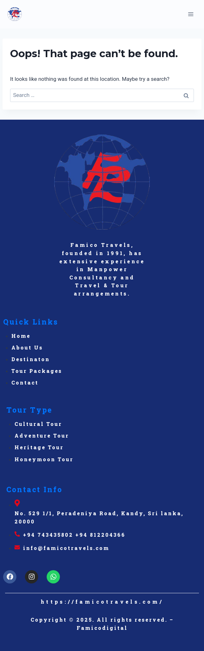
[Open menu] (190, 14)
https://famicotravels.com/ (102, 601)
